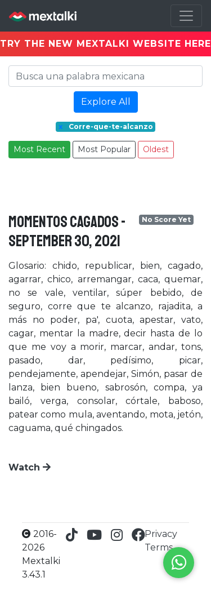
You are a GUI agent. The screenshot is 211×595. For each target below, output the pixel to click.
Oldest (156, 149)
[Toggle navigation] (186, 16)
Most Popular (104, 149)
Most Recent (39, 149)
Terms (159, 547)
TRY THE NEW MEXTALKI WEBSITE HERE (105, 43)
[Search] (105, 76)
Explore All (106, 101)
